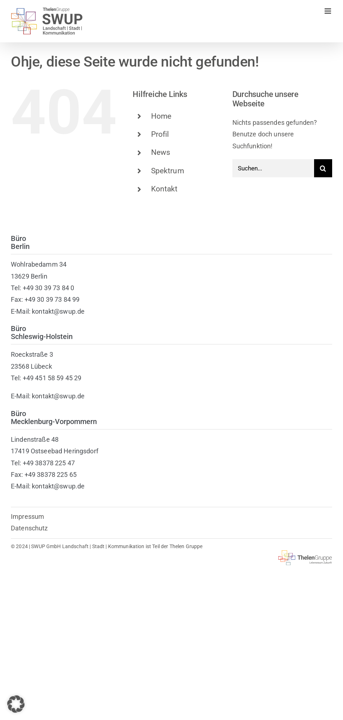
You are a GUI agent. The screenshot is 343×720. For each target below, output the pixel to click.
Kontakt (164, 189)
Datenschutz (29, 528)
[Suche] (323, 168)
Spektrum (167, 170)
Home (161, 116)
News (161, 152)
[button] (16, 704)
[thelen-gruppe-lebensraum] (305, 553)
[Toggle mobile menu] (328, 11)
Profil (160, 134)
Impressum (27, 516)
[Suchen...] (273, 168)
